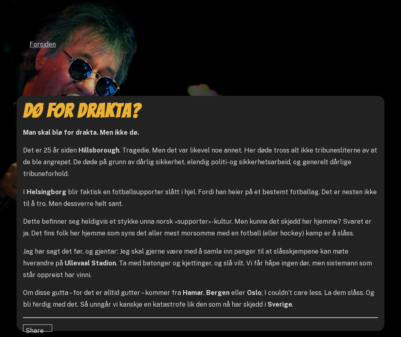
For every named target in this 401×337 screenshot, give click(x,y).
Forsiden (43, 44)
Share (34, 329)
